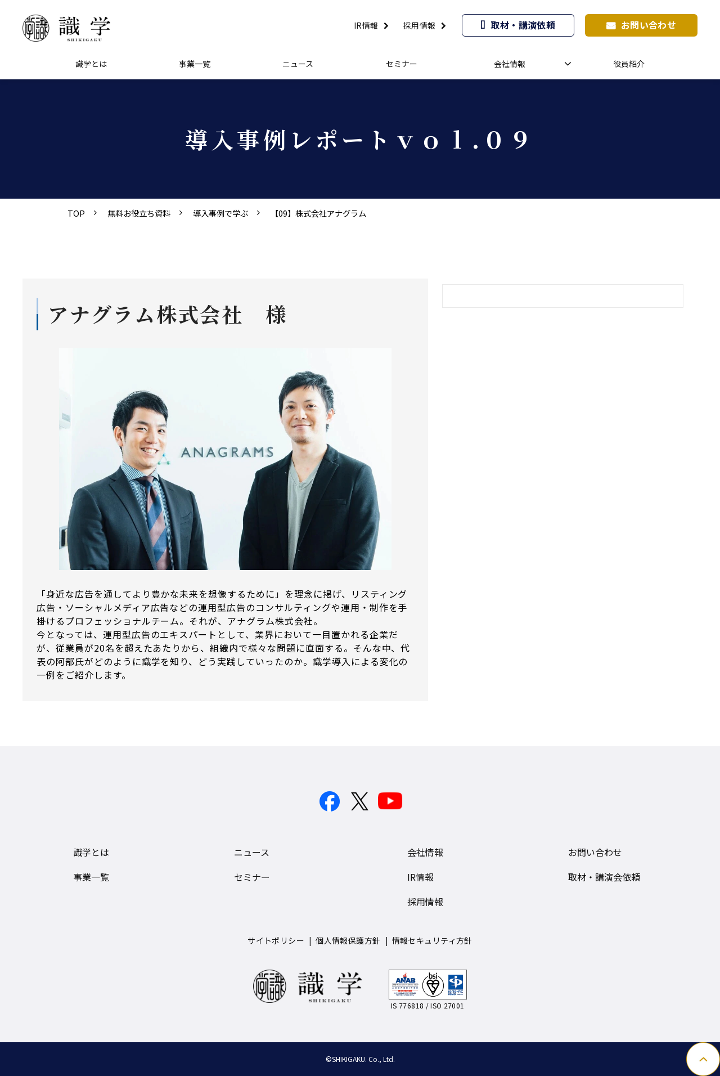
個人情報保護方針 (348, 940)
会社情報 (509, 63)
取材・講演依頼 (522, 25)
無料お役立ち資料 (138, 213)
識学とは (91, 63)
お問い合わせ (649, 25)
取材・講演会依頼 (604, 877)
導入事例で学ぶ (220, 213)
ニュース (297, 63)
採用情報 (419, 25)
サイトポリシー (276, 940)
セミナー (401, 63)
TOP (76, 213)
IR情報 (366, 25)
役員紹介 (629, 63)
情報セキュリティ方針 (432, 940)
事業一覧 (194, 63)
